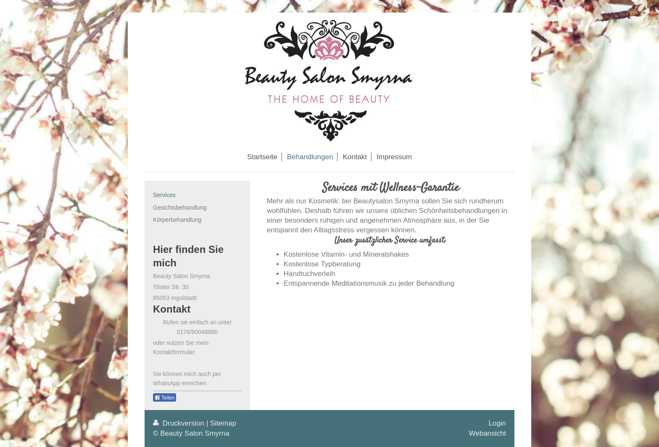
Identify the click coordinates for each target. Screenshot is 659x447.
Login (497, 423)
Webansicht (487, 433)
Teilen (164, 398)
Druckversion (179, 423)
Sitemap (223, 423)
